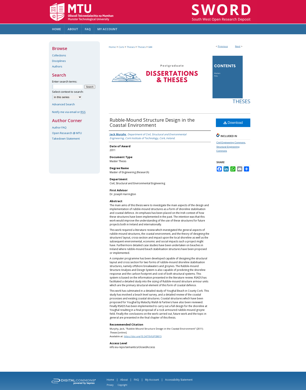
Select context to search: (68, 92)
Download (233, 122)
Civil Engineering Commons (230, 142)
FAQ (136, 379)
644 (150, 47)
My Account (152, 379)
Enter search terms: (64, 81)
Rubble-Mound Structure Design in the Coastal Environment (152, 122)
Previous (223, 46)
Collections (59, 55)
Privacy (110, 384)
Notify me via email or (69, 112)
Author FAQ (59, 127)
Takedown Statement (66, 138)
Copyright (122, 384)
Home (112, 47)
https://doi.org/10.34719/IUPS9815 (143, 336)
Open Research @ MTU (67, 133)
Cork (121, 47)
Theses (131, 47)
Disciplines (59, 61)
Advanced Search (63, 104)
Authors (57, 66)
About (124, 379)
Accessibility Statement (179, 379)
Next (237, 46)
